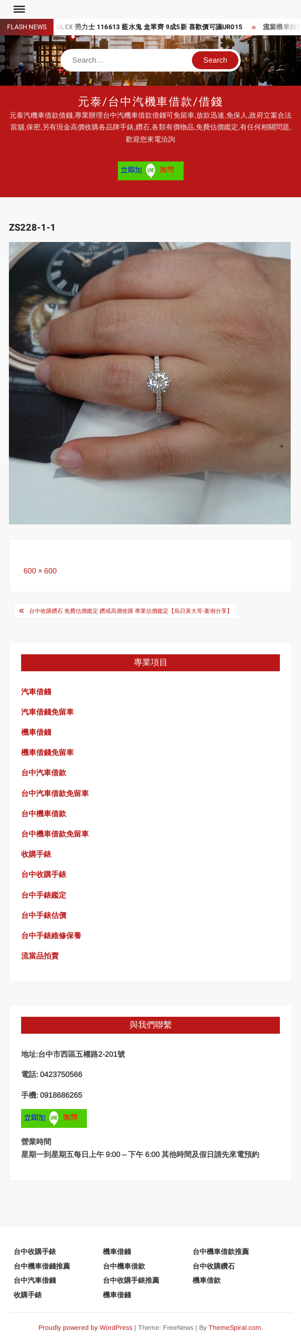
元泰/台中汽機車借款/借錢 (150, 102)
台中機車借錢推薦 (42, 1266)
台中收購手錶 (35, 1251)
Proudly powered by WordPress (85, 1327)
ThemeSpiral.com (234, 1327)
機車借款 (207, 1280)
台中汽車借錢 (35, 1280)
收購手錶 (28, 1295)
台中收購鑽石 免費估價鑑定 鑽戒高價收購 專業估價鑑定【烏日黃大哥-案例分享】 (130, 611)
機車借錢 (117, 1251)
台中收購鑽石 (214, 1266)
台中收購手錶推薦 (131, 1280)
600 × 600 (40, 571)
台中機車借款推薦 (221, 1251)
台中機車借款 (124, 1266)
